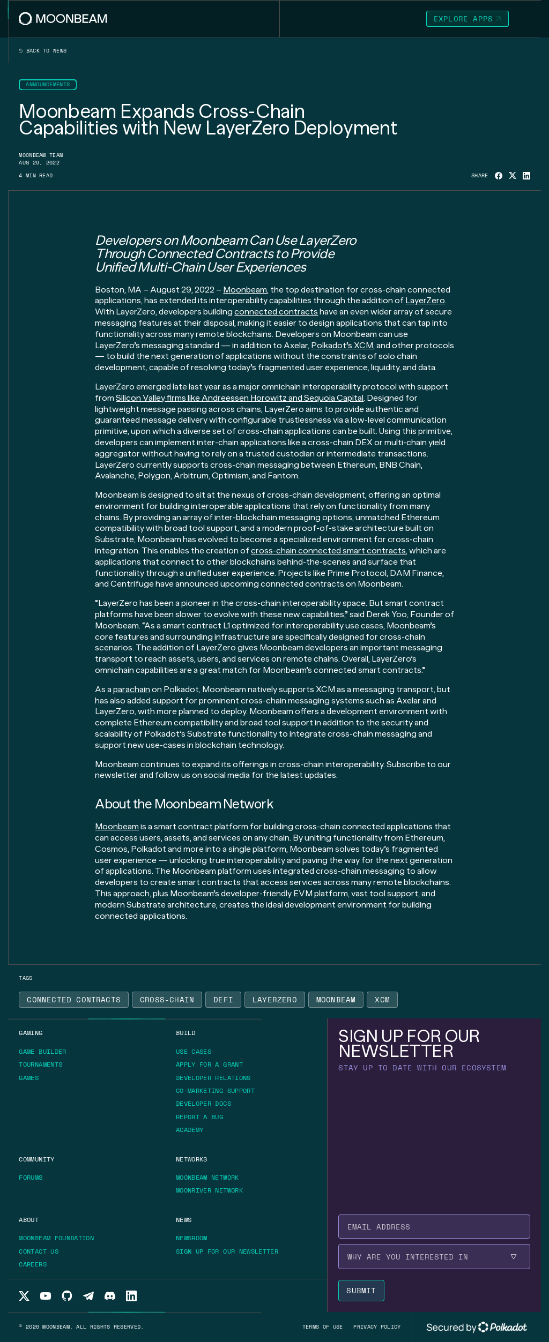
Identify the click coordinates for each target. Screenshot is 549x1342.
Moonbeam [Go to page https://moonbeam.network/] (245, 289)
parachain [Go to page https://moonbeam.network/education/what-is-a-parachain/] (131, 689)
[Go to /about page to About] (29, 1219)
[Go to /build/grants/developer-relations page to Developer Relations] (213, 1077)
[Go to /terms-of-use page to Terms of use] (322, 1327)
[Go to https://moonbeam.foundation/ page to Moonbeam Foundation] (60, 1238)
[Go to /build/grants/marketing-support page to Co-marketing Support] (215, 1090)
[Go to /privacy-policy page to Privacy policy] (376, 1327)
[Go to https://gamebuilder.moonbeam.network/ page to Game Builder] (46, 1051)
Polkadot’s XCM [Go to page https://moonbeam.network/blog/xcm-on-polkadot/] (342, 345)
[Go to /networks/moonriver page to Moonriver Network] (209, 1190)
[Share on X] (512, 175)
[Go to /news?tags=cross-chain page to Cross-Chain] (167, 1000)
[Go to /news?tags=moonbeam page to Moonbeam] (336, 1000)
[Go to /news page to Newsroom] (191, 1237)
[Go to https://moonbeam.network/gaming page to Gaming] (30, 1032)
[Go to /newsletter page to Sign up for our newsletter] (227, 1251)
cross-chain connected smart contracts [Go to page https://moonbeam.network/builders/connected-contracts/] (328, 550)
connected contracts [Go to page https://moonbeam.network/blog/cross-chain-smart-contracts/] (276, 311)
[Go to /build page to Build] (186, 1032)
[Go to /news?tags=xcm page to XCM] (382, 1000)
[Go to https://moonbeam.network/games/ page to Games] (32, 1078)
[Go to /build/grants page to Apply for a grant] (213, 1064)
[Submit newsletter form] (361, 1290)
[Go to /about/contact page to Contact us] (38, 1251)
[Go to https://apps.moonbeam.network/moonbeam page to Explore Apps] (467, 19)
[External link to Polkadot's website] (476, 1327)
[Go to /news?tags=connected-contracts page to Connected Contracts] (74, 1000)
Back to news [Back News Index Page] (42, 51)
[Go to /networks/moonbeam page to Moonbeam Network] (207, 1177)
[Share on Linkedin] (526, 175)
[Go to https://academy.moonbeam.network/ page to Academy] (193, 1130)
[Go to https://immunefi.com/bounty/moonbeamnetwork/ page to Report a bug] (203, 1117)
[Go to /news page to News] (183, 1219)
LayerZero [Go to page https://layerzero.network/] (425, 300)
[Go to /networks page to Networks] (191, 1159)
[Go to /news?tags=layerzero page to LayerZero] (274, 1000)
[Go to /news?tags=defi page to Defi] (223, 1000)
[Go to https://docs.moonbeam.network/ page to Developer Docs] (207, 1103)
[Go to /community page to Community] (36, 1159)
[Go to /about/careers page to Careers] (33, 1264)
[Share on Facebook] (498, 175)
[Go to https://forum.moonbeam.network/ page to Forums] (34, 1177)
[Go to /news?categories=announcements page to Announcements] (48, 84)
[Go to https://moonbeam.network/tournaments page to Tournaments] (44, 1064)
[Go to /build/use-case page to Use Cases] (193, 1051)
